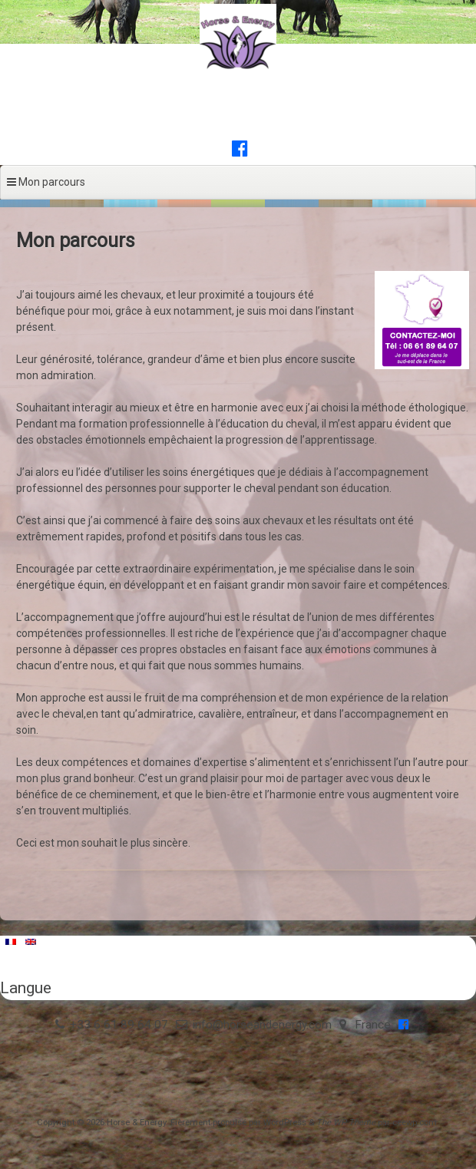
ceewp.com (414, 1123)
